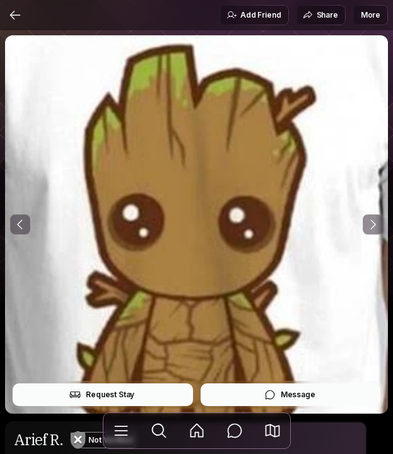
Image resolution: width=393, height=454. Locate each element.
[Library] (121, 430)
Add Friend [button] (253, 15)
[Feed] (196, 430)
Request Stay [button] (101, 394)
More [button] (370, 15)
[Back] (15, 15)
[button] (272, 430)
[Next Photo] (373, 224)
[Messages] (234, 430)
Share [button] (320, 15)
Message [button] (289, 394)
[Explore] (159, 430)
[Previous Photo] (20, 224)
